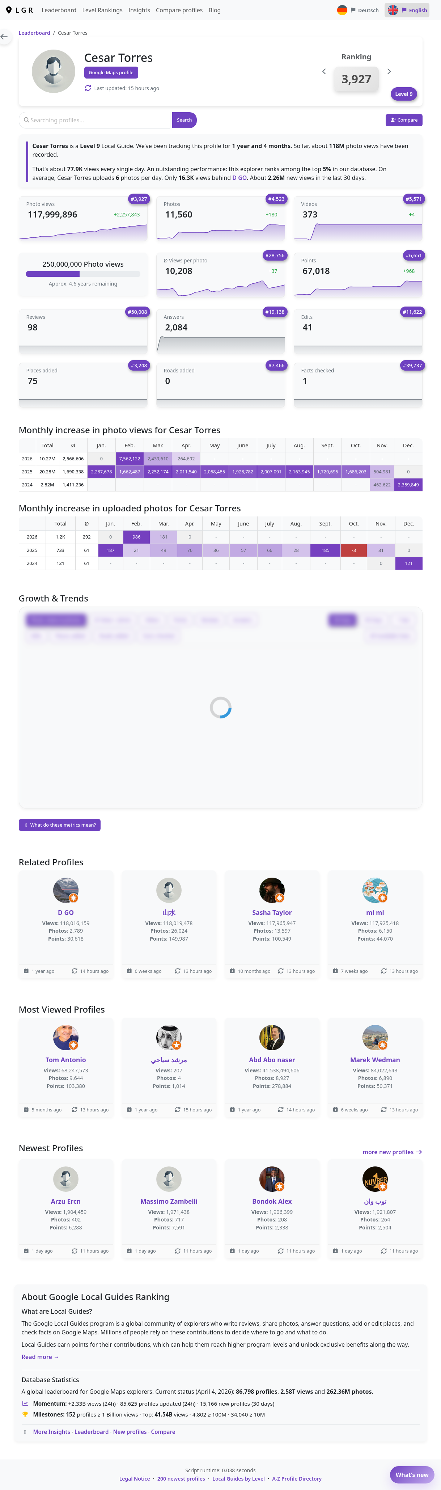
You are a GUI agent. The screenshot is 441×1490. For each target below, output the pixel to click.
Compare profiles (179, 10)
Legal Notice (134, 1478)
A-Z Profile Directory (297, 1478)
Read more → (41, 1357)
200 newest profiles (181, 1478)
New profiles (130, 1431)
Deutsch (357, 10)
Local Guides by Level (238, 1478)
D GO (239, 178)
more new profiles (393, 1152)
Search (184, 120)
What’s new (412, 1475)
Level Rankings (102, 10)
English (407, 10)
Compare (163, 1431)
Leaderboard (59, 10)
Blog (214, 10)
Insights (139, 10)
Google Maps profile (111, 72)
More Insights (51, 1431)
